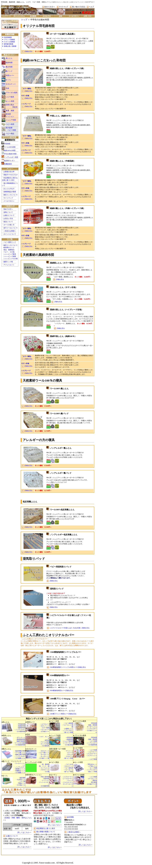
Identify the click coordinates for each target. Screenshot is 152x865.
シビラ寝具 (10, 97)
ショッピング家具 (10, 254)
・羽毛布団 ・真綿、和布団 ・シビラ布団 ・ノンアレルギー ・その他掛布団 (91, 741)
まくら (8, 80)
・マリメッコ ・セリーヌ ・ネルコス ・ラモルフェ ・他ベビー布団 (68, 754)
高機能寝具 (8, 164)
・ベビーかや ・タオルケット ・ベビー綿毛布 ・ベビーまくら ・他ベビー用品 (68, 768)
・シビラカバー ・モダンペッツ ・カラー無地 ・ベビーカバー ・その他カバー (44, 727)
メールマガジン (9, 201)
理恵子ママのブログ (11, 175)
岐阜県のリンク (9, 247)
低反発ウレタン (9, 160)
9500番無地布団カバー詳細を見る (61, 690)
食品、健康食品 (9, 250)
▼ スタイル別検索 (8, 42)
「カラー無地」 (26, 88)
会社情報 (70, 817)
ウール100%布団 (9, 147)
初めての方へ (8, 209)
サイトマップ (8, 198)
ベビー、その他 (9, 252)
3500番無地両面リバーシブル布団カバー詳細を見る (68, 667)
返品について (8, 222)
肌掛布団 (9, 63)
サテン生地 (25, 96)
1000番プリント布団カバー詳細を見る (63, 714)
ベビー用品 (10, 134)
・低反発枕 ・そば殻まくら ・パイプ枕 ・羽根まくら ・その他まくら (20, 781)
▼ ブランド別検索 (8, 39)
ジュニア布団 (11, 120)
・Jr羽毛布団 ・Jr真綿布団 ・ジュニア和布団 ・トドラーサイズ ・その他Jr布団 (67, 741)
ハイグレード (26, 104)
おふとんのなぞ (9, 188)
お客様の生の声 (9, 172)
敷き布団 (9, 67)
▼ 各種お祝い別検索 (9, 46)
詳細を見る (28, 51)
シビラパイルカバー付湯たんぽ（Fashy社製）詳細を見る (70, 628)
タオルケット (11, 84)
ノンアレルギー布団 (11, 157)
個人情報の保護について (45, 832)
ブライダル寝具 (12, 93)
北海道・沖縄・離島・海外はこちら (18, 818)
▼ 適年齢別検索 (7, 44)
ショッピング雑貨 (10, 256)
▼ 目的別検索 (7, 37)
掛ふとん (9, 58)
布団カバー (10, 75)
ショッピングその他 (11, 258)
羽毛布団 (7, 144)
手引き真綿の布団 (10, 154)
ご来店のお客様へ (10, 231)
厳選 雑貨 (10, 111)
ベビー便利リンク (10, 242)
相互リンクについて (11, 195)
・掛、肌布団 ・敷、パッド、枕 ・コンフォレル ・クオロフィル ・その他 (43, 768)
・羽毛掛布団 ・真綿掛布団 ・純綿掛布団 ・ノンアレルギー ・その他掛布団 (19, 727)
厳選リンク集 (8, 262)
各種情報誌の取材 (10, 192)
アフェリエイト (9, 265)
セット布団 (10, 101)
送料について (8, 212)
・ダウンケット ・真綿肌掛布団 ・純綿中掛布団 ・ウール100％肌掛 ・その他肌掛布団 (19, 741)
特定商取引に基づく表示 (45, 828)
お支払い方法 (8, 218)
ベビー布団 (10, 124)
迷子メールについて (11, 228)
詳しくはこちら (23, 832)
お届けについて (9, 215)
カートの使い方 (9, 225)
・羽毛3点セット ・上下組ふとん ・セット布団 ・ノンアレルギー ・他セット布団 (91, 768)
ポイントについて (10, 234)
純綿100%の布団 (9, 150)
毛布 (7, 88)
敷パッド (9, 71)
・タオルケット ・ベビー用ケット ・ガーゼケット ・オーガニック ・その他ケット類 (43, 754)
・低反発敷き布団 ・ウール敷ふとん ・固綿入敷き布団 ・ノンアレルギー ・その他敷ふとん (19, 754)
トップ (24, 19)
